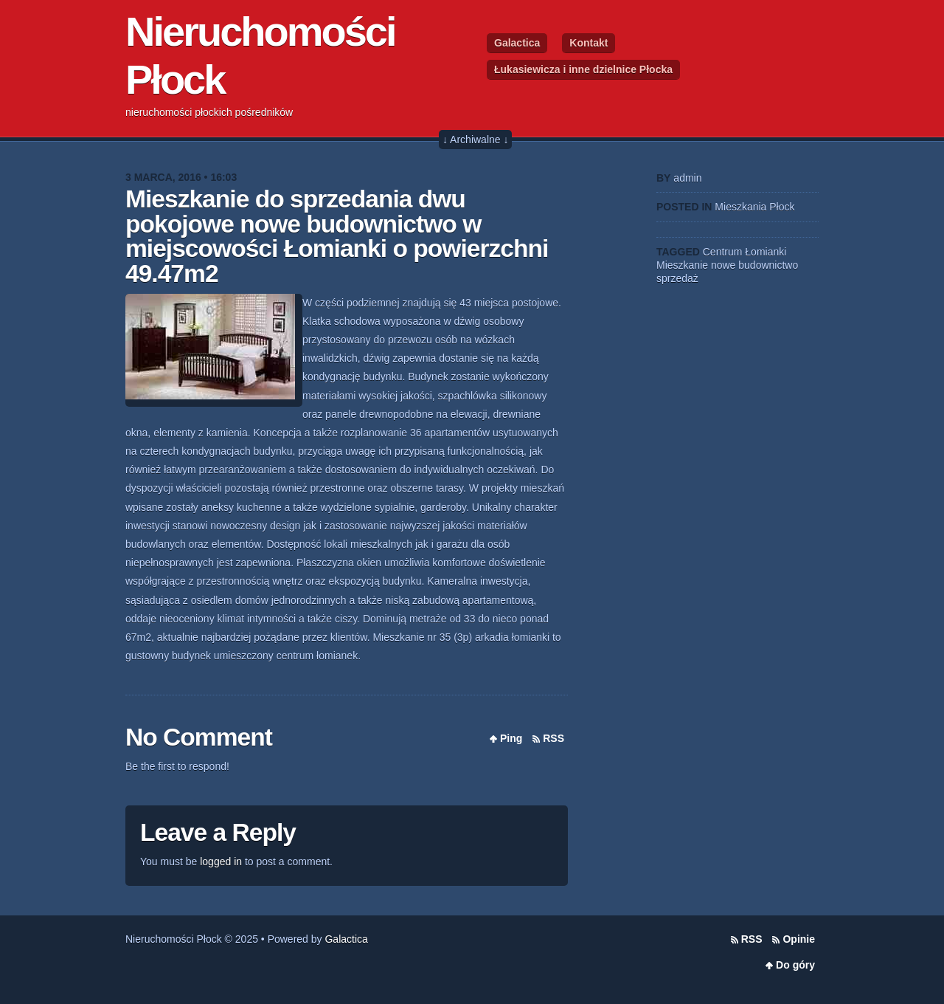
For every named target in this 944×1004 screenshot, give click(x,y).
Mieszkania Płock (754, 207)
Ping (511, 738)
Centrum (723, 252)
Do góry (795, 965)
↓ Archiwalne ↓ (475, 139)
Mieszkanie (682, 265)
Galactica (517, 43)
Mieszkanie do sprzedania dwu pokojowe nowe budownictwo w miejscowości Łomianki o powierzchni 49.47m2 (336, 236)
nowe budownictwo (754, 265)
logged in (221, 861)
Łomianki (765, 252)
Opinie (798, 939)
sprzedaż (677, 278)
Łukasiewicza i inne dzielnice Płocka (583, 69)
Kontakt (588, 43)
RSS (553, 738)
